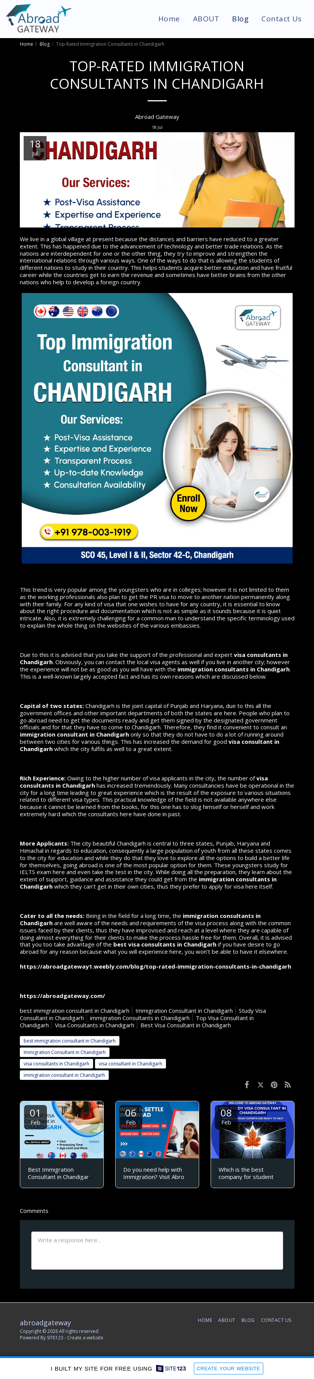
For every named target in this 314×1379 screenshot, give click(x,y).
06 (130, 1116)
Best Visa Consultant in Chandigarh (185, 1025)
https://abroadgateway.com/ (62, 995)
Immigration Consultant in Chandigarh (184, 1010)
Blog (45, 44)
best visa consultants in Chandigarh (164, 944)
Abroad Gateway (157, 116)
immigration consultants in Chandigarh (233, 669)
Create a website (85, 1337)
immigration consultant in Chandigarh (74, 734)
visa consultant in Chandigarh (130, 1063)
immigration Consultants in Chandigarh (140, 1018)
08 (226, 1116)
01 (35, 1116)
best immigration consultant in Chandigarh (74, 1010)
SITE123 (55, 1337)
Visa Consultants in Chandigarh (94, 1025)
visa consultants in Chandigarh (56, 1063)
